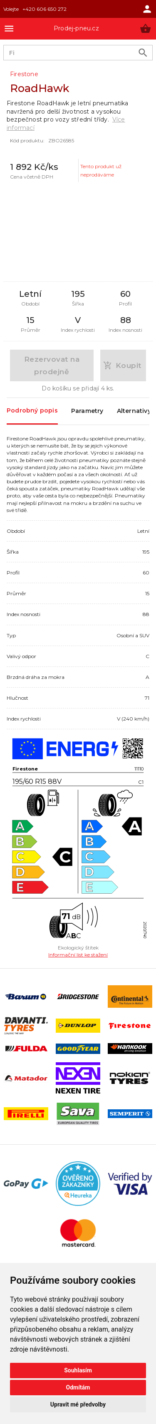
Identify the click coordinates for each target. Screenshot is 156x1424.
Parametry (87, 411)
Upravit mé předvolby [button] (78, 1404)
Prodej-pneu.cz (76, 28)
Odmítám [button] (78, 1387)
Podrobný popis (32, 410)
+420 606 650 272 (44, 9)
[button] (145, 28)
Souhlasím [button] (78, 1370)
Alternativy (134, 411)
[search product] (143, 53)
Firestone (24, 74)
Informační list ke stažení (78, 955)
